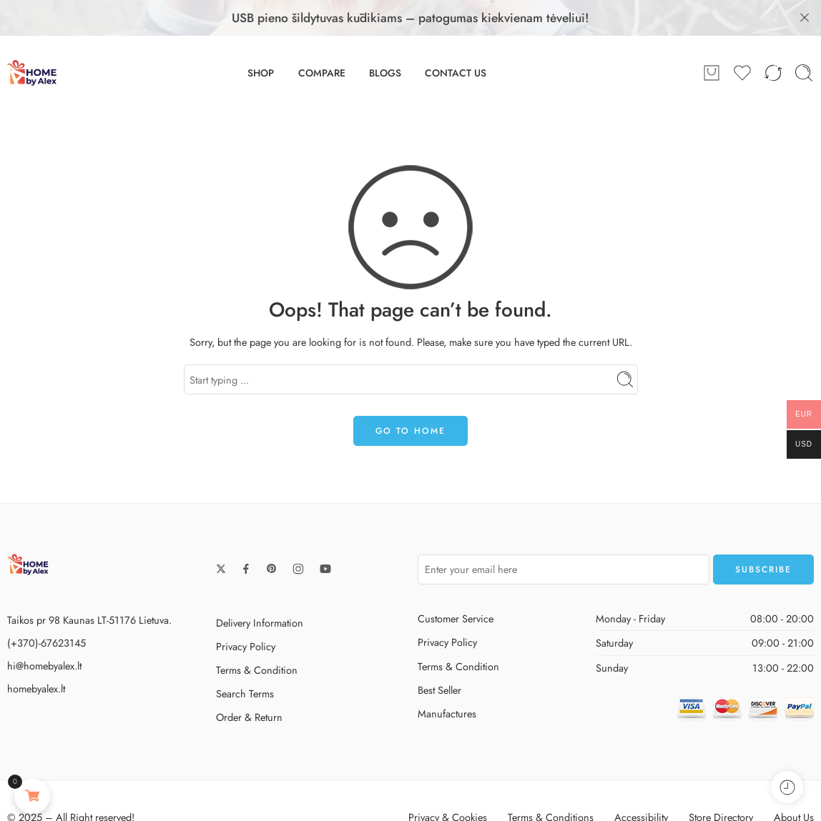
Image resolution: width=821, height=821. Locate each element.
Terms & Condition (257, 637)
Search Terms (245, 660)
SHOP (260, 40)
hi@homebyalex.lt (44, 632)
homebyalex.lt (36, 655)
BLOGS (385, 40)
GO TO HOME (410, 398)
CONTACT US (455, 40)
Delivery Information (259, 589)
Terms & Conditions (551, 784)
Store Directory (721, 784)
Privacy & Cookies (447, 784)
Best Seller (439, 657)
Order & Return (249, 684)
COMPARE (321, 40)
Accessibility (641, 784)
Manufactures (447, 680)
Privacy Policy (245, 613)
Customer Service (455, 585)
